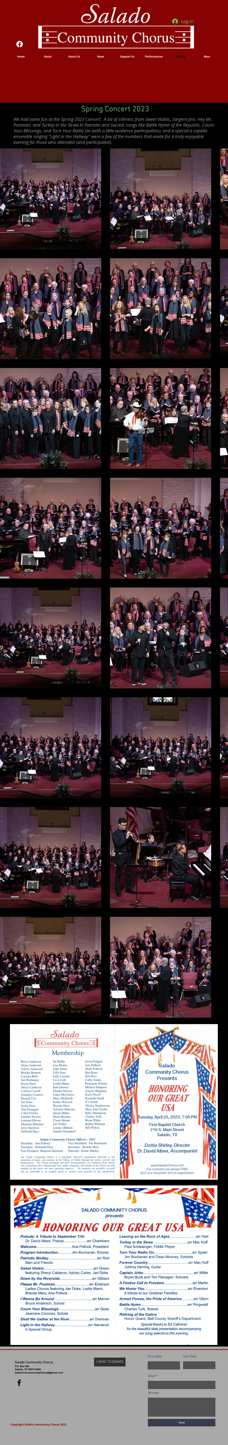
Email (151, 1376)
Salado (20, 1362)
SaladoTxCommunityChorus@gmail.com (39, 1372)
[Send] (181, 1422)
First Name (155, 1356)
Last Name (190, 1356)
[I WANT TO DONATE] (110, 1362)
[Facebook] (19, 44)
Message (153, 1392)
